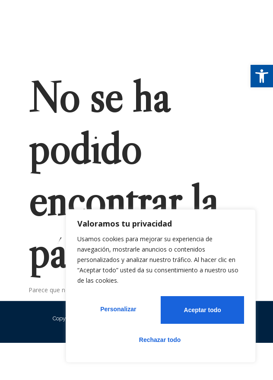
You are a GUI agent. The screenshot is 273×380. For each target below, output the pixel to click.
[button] (262, 76)
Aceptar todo (160, 339)
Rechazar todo (199, 312)
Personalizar (116, 312)
